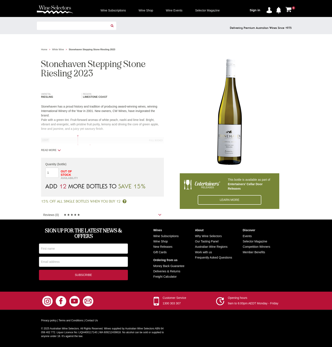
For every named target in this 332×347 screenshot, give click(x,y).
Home (44, 49)
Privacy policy (49, 320)
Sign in (255, 10)
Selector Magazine (255, 241)
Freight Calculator (165, 276)
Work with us (203, 252)
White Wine (58, 49)
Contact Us (91, 320)
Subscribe (83, 275)
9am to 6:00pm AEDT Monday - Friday (253, 303)
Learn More (229, 199)
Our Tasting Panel (207, 241)
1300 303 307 (172, 303)
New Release (162, 246)
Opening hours (237, 298)
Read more (51, 150)
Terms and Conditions (71, 320)
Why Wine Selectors (208, 236)
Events (247, 236)
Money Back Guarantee (168, 266)
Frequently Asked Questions (213, 257)
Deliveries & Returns (166, 271)
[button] (279, 9)
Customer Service (174, 298)
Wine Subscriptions (166, 236)
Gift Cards (160, 252)
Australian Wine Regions (211, 246)
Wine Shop (160, 241)
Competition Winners (256, 246)
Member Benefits (254, 252)
